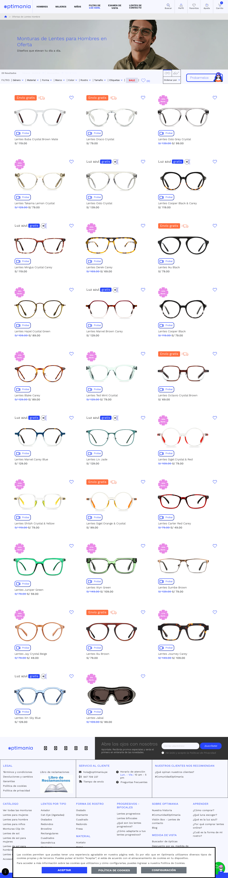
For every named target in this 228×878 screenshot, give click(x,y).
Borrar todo (71, 73)
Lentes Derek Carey (99, 267)
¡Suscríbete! (210, 746)
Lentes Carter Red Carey (174, 523)
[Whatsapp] (86, 748)
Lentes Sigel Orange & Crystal (106, 523)
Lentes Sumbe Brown (172, 587)
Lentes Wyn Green (98, 587)
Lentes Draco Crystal (100, 139)
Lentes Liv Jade (96, 459)
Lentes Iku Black (169, 267)
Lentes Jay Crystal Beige (31, 653)
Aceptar (64, 870)
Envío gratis (26, 97)
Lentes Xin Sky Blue (28, 718)
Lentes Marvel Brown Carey (104, 331)
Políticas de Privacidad (203, 752)
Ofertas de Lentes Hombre (25, 16)
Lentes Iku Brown (97, 653)
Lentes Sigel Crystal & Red (175, 459)
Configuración (164, 870)
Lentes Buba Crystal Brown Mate (36, 139)
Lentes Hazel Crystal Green (32, 331)
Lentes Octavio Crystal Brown (178, 395)
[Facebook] (45, 748)
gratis (106, 161)
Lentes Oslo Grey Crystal (174, 139)
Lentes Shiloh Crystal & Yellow (35, 523)
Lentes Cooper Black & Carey (177, 203)
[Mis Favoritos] (194, 6)
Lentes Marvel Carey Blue (31, 459)
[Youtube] (76, 748)
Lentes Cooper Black (172, 331)
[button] (42, 6)
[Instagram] (55, 748)
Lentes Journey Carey (172, 653)
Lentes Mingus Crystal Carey (33, 267)
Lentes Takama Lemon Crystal (35, 203)
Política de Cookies (114, 870)
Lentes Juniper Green (29, 589)
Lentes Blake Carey (27, 395)
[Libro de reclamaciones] (56, 783)
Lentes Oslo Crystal (99, 203)
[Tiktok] (65, 748)
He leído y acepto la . (190, 752)
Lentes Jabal (94, 718)
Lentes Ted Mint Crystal (102, 395)
